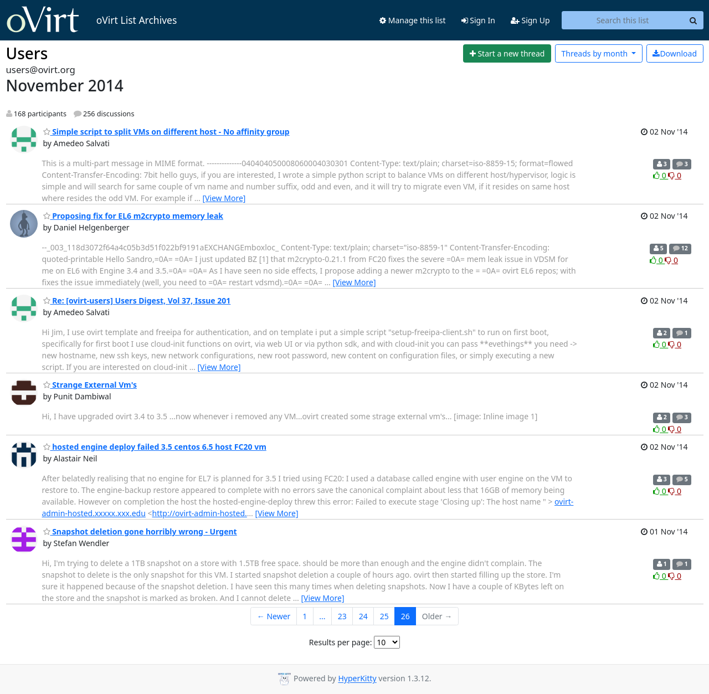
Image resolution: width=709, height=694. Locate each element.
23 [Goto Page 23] (342, 616)
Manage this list (412, 20)
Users (27, 53)
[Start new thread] (507, 53)
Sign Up (530, 20)
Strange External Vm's (90, 384)
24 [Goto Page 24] (363, 616)
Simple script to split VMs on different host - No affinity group (166, 131)
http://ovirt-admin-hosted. (199, 513)
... (322, 616)
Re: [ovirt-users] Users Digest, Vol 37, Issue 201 (137, 300)
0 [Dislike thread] (674, 175)
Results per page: (340, 642)
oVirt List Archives (91, 20)
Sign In (478, 20)
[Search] (693, 20)
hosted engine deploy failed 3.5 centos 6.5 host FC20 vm (154, 446)
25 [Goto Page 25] (384, 616)
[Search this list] (623, 20)
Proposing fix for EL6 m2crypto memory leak (133, 215)
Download (675, 53)
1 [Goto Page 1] (304, 616)
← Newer (274, 616)
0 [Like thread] (660, 175)
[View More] (223, 198)
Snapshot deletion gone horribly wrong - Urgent (140, 531)
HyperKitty (357, 679)
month (595, 53)
